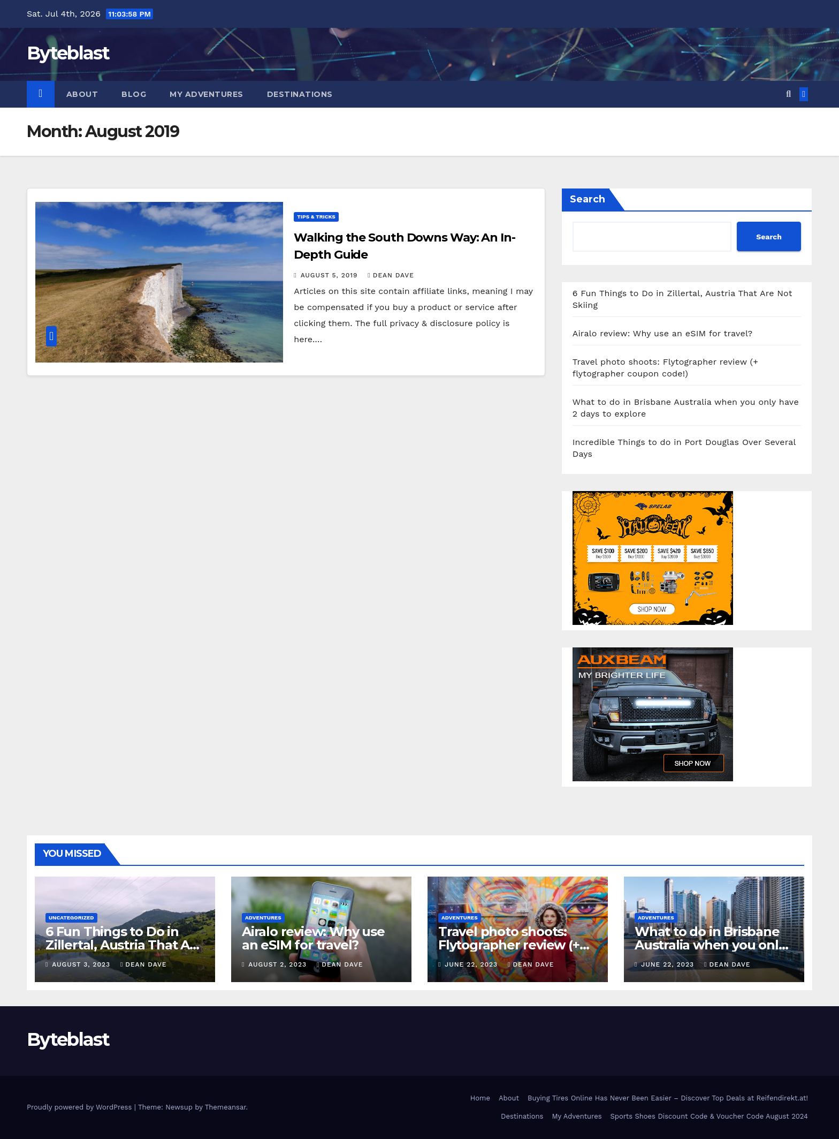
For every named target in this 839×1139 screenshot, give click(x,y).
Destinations (300, 94)
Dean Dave (391, 275)
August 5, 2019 (331, 275)
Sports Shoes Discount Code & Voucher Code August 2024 (709, 1116)
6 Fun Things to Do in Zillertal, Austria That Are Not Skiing (124, 945)
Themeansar (225, 1107)
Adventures (263, 918)
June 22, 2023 (472, 964)
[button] (788, 94)
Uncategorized (71, 918)
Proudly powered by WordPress (80, 1107)
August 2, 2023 (278, 964)
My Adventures (206, 94)
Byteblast (68, 53)
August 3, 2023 (82, 964)
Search (587, 199)
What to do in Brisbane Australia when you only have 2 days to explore (710, 945)
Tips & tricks (316, 217)
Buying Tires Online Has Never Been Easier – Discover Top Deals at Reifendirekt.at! (668, 1098)
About (82, 94)
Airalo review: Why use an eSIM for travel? (663, 333)
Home (480, 1098)
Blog (133, 94)
